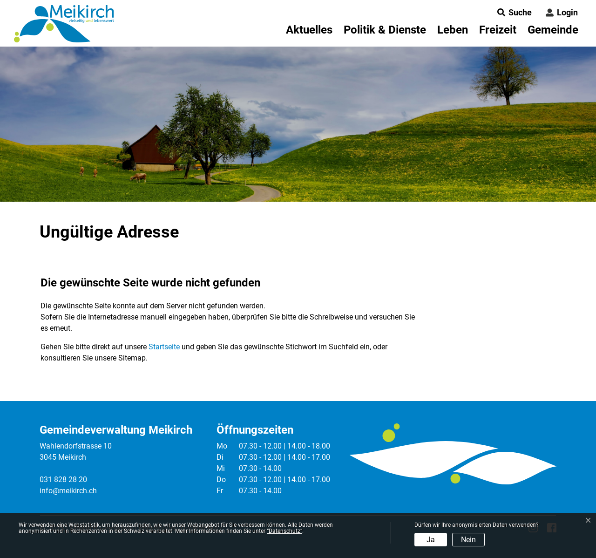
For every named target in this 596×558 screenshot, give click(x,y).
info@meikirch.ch (68, 490)
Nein (468, 539)
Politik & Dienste (385, 29)
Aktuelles (309, 29)
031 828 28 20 (63, 479)
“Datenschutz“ (284, 531)
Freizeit (497, 29)
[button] (512, 12)
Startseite (164, 346)
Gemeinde (553, 29)
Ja (431, 539)
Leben (452, 29)
